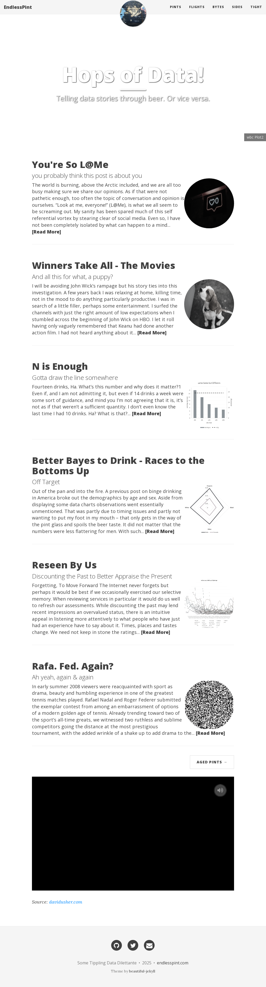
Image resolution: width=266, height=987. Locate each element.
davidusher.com (65, 902)
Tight (256, 11)
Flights (197, 11)
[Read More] (46, 232)
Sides (237, 11)
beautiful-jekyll (142, 971)
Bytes (218, 11)
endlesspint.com (172, 963)
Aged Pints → (212, 761)
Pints (175, 11)
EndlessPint (18, 12)
